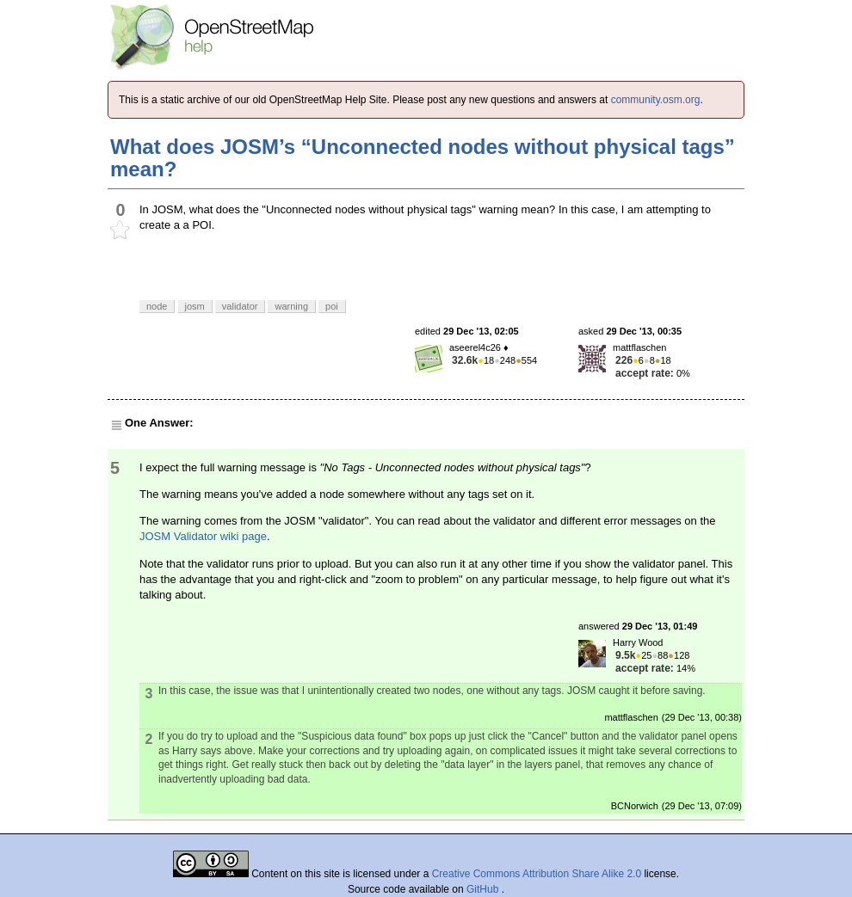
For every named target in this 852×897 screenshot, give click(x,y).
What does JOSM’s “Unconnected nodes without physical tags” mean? (422, 158)
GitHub (484, 889)
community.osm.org (656, 100)
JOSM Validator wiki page (203, 536)
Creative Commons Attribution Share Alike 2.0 (536, 874)
